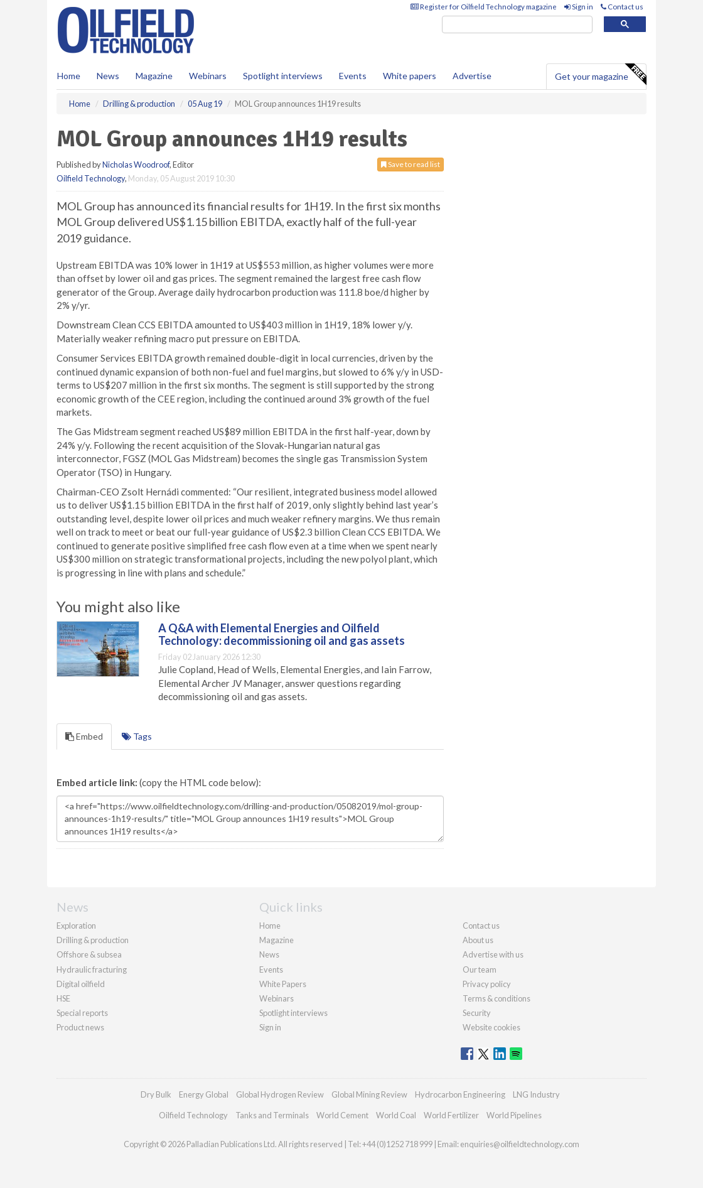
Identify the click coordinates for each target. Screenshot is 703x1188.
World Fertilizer (451, 1115)
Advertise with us (493, 954)
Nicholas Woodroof (135, 164)
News (269, 954)
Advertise (472, 75)
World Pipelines (514, 1115)
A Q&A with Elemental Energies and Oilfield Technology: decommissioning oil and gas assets (281, 634)
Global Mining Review (369, 1094)
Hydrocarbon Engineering (460, 1094)
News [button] (108, 75)
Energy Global (203, 1094)
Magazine (154, 75)
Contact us (622, 7)
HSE (63, 998)
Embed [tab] (84, 736)
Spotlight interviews (283, 75)
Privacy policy (487, 984)
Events (353, 75)
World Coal (396, 1115)
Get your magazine (600, 74)
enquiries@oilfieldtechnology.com (519, 1144)
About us (478, 940)
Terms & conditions (496, 998)
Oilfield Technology (90, 178)
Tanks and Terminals (272, 1115)
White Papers (282, 984)
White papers (409, 75)
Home (68, 75)
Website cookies (491, 1027)
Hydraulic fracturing (91, 969)
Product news (80, 1027)
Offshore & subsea (89, 954)
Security (477, 1013)
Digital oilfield (80, 984)
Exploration (76, 926)
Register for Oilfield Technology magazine (484, 7)
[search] (517, 25)
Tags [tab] (137, 736)
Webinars (208, 75)
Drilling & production (92, 940)
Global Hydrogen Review (280, 1094)
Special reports (82, 1013)
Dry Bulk (156, 1094)
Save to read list (410, 164)
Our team (479, 969)
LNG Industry (536, 1094)
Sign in (578, 7)
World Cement (342, 1115)
